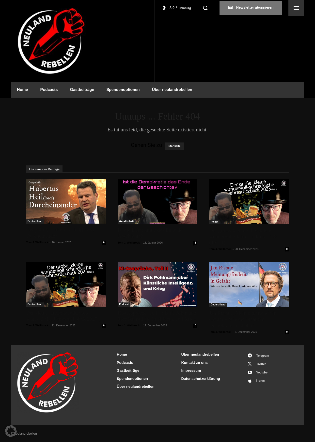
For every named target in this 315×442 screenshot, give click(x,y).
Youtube (263, 374)
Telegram (264, 356)
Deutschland (35, 221)
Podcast (124, 304)
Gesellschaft (126, 221)
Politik (214, 221)
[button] (205, 8)
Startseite (175, 146)
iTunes (262, 383)
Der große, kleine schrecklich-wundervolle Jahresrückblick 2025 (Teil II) (244, 236)
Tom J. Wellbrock (37, 242)
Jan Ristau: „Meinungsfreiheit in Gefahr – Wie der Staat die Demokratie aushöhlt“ (243, 319)
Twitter (262, 365)
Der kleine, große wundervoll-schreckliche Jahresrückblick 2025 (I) (65, 316)
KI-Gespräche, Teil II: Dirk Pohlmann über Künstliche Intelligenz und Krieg (157, 316)
